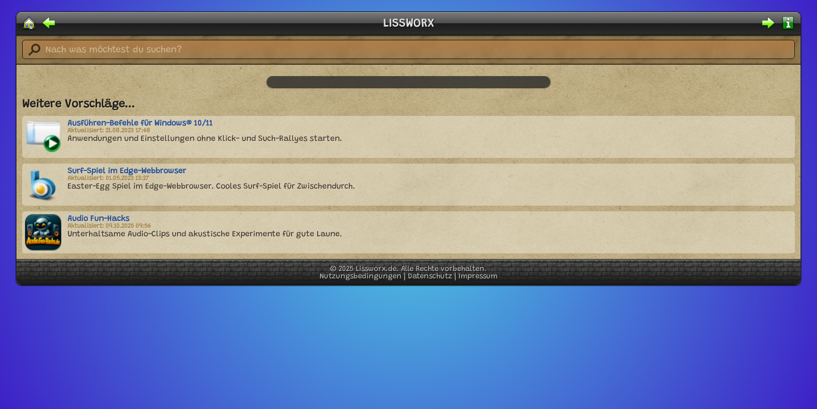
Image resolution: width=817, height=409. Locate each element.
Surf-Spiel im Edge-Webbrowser (127, 172)
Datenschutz (430, 276)
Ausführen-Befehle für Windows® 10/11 (140, 124)
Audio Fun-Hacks (98, 219)
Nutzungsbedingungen (360, 276)
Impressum (478, 276)
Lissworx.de (376, 269)
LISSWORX (408, 24)
